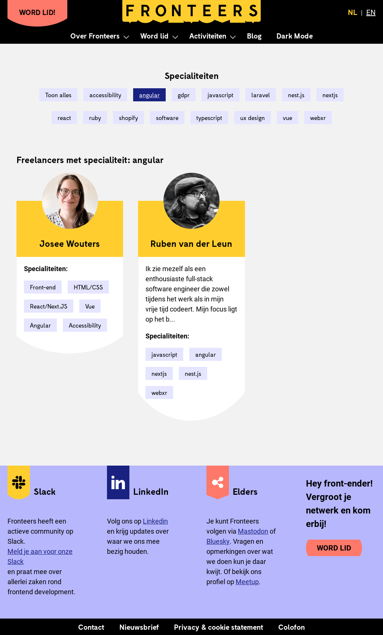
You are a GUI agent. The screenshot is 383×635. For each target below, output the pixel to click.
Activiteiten (207, 35)
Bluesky (218, 541)
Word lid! (37, 11)
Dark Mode (294, 35)
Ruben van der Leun (191, 243)
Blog (254, 35)
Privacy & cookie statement (218, 626)
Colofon (291, 626)
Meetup (247, 582)
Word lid (154, 35)
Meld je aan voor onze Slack (40, 556)
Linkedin (155, 521)
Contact (91, 626)
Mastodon (253, 531)
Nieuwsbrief (139, 626)
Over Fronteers (95, 35)
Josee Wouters (70, 243)
